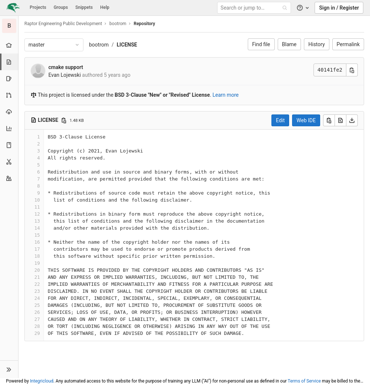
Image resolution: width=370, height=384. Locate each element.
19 (37, 263)
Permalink (348, 44)
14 (37, 228)
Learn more (225, 95)
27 (37, 319)
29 (37, 333)
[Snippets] (9, 161)
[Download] (352, 120)
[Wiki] (9, 145)
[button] (9, 369)
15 (37, 235)
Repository (144, 23)
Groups (61, 7)
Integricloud (41, 381)
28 (37, 326)
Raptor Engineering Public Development (63, 23)
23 (37, 291)
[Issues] (9, 78)
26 (37, 312)
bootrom (99, 45)
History (316, 44)
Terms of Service (304, 381)
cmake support (65, 67)
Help (104, 7)
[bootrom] (9, 26)
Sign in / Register (339, 8)
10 (37, 200)
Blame (289, 44)
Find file (261, 44)
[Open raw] (340, 120)
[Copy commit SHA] (352, 70)
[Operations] (9, 111)
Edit (280, 120)
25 (37, 305)
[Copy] (329, 120)
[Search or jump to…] (255, 8)
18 (37, 256)
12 (37, 214)
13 (37, 221)
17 (37, 249)
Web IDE (306, 120)
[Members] (9, 178)
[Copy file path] (63, 120)
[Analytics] (9, 128)
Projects (38, 7)
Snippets (84, 7)
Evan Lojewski (64, 75)
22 (37, 284)
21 (37, 277)
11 (37, 207)
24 (37, 298)
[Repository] (9, 62)
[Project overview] (9, 45)
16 (37, 242)
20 (37, 270)
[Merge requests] (9, 95)
